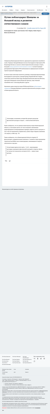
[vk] (6, 161)
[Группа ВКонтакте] (34, 358)
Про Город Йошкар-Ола (27, 359)
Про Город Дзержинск (6, 356)
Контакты (27, 369)
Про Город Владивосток (27, 362)
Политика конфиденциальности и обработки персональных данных (14, 401)
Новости (26, 372)
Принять (45, 13)
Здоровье (23, 10)
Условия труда (4, 372)
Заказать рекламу (31, 10)
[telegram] (10, 161)
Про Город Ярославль (16, 362)
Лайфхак (11, 10)
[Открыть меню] (2, 6)
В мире (17, 10)
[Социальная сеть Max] (34, 361)
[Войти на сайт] (46, 6)
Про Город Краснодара (6, 364)
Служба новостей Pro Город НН (36, 28)
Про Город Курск (5, 361)
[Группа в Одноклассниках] (37, 358)
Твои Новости (4, 362)
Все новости (4, 10)
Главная (3, 373)
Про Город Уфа (25, 361)
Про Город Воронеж (6, 359)
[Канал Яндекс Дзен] (44, 358)
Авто (14, 372)
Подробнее (37, 399)
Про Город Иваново (16, 359)
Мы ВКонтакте (40, 10)
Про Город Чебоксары (16, 356)
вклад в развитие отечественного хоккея (20, 66)
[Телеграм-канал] (41, 358)
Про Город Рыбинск (16, 361)
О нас (15, 369)
